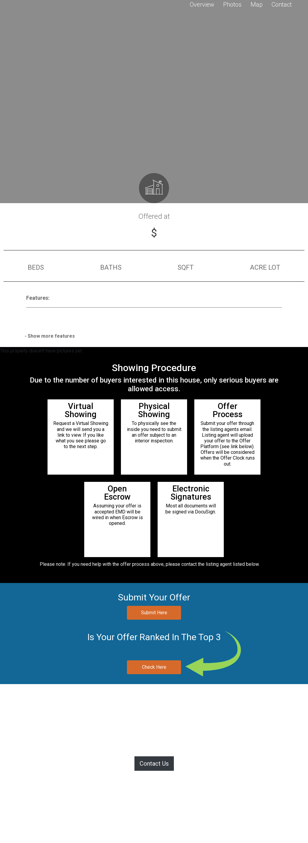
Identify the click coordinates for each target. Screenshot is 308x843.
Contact (282, 4)
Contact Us (154, 763)
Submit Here (154, 612)
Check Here (154, 667)
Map (257, 4)
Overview (202, 4)
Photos (232, 4)
